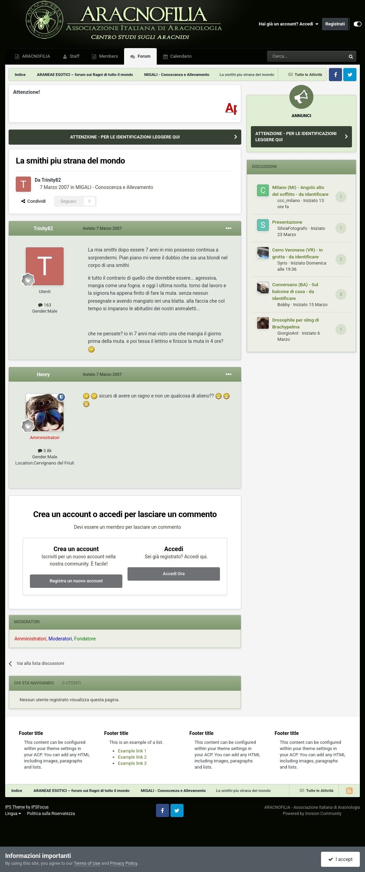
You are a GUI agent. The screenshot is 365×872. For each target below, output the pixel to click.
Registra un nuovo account (76, 580)
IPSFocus (39, 807)
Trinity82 (51, 180)
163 (44, 305)
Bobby (283, 304)
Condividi (33, 201)
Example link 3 (132, 763)
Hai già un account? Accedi (289, 24)
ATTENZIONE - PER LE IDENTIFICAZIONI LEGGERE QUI (125, 136)
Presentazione (287, 222)
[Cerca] (287, 56)
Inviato (102, 228)
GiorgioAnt (288, 333)
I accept (340, 859)
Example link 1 (132, 750)
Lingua (13, 813)
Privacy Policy (123, 863)
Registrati (335, 23)
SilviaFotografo (292, 228)
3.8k (45, 450)
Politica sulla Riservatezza (51, 813)
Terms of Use (87, 863)
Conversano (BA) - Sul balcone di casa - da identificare (295, 291)
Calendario (180, 56)
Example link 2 (132, 757)
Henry (43, 374)
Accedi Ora (174, 573)
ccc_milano (288, 200)
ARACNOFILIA (35, 56)
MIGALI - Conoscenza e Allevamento (114, 187)
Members (108, 56)
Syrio (282, 263)
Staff (74, 56)
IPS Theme (15, 807)
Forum (143, 56)
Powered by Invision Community (312, 813)
